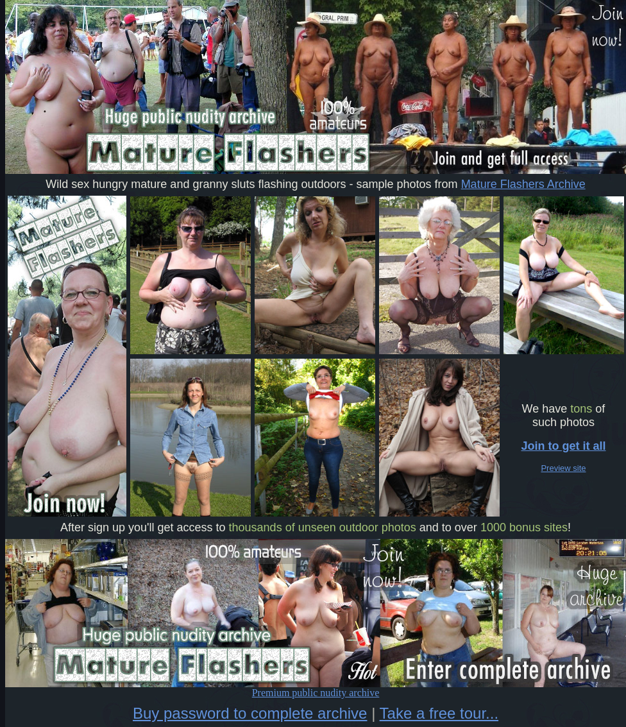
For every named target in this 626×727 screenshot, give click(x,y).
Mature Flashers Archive (523, 184)
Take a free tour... (439, 713)
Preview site (563, 468)
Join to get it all (563, 446)
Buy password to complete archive (250, 713)
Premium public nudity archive (315, 688)
